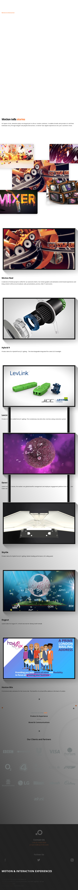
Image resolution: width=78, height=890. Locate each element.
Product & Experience (8, 7)
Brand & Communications (9, 10)
